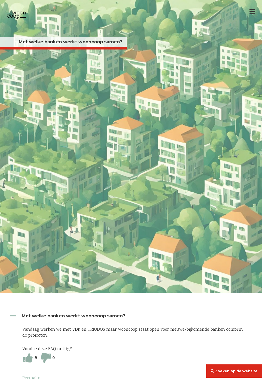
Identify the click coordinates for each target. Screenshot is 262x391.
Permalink (32, 378)
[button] (131, 316)
